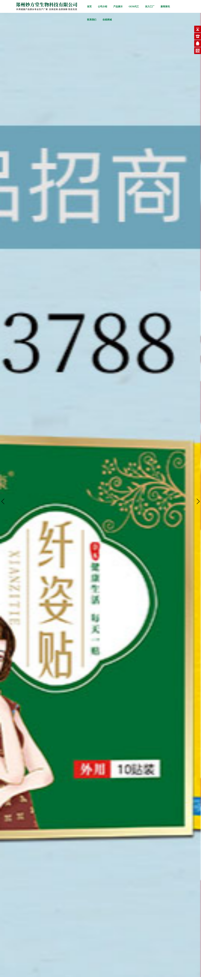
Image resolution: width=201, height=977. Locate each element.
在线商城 (107, 19)
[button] (198, 501)
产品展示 (118, 6)
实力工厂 (149, 6)
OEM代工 (134, 6)
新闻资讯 (165, 6)
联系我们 (91, 19)
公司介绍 (102, 6)
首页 (89, 6)
